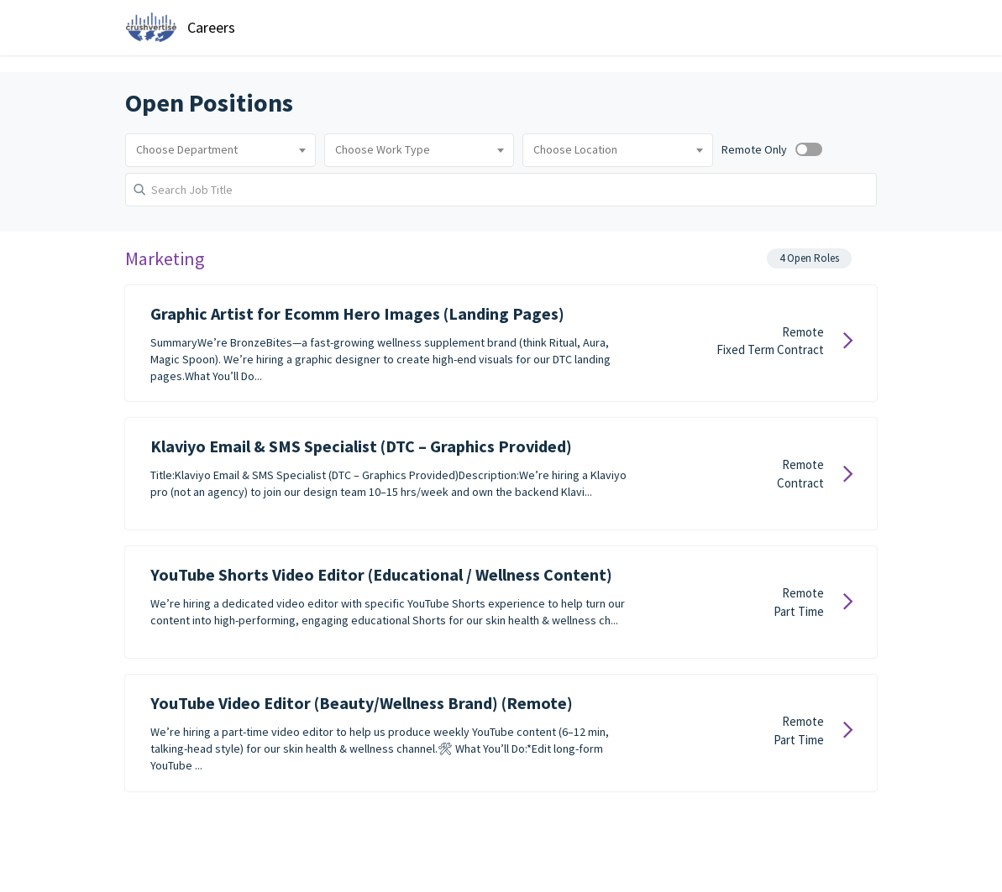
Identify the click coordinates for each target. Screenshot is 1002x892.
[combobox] (220, 150)
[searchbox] (220, 150)
